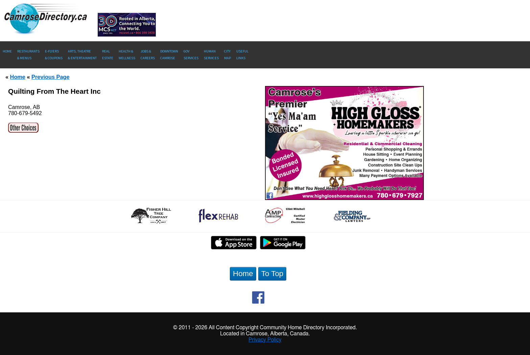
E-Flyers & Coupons (54, 54)
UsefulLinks (242, 54)
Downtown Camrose (169, 54)
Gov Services (191, 54)
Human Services (211, 54)
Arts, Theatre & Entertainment (82, 54)
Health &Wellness (127, 54)
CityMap (227, 54)
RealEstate (107, 54)
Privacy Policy (265, 339)
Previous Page (50, 77)
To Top (272, 273)
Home (7, 51)
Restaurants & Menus (28, 54)
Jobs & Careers (148, 54)
